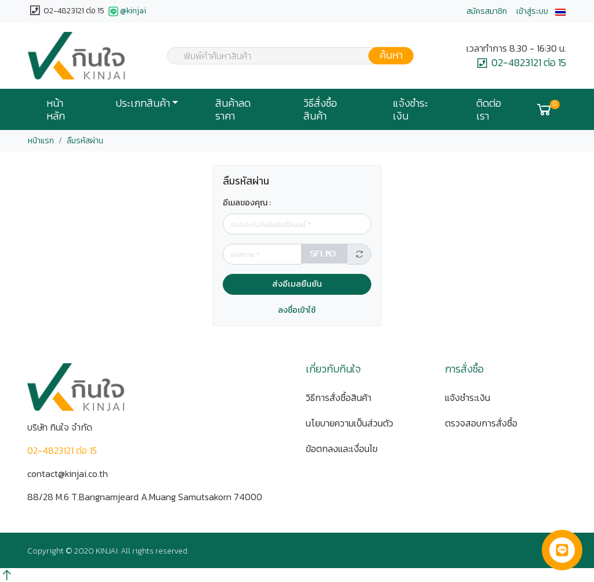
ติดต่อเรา (488, 110)
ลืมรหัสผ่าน (85, 141)
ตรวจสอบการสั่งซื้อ (481, 423)
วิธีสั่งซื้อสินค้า (320, 110)
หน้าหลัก (55, 110)
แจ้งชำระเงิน (410, 110)
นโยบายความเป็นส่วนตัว (349, 423)
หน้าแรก (41, 141)
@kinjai (126, 12)
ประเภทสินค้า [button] (142, 103)
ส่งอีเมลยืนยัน (297, 283)
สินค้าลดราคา (233, 110)
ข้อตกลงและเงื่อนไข (342, 449)
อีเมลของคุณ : (247, 203)
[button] (560, 11)
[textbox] (283, 57)
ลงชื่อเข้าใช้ (297, 310)
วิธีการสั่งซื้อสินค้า (338, 397)
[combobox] (283, 55)
